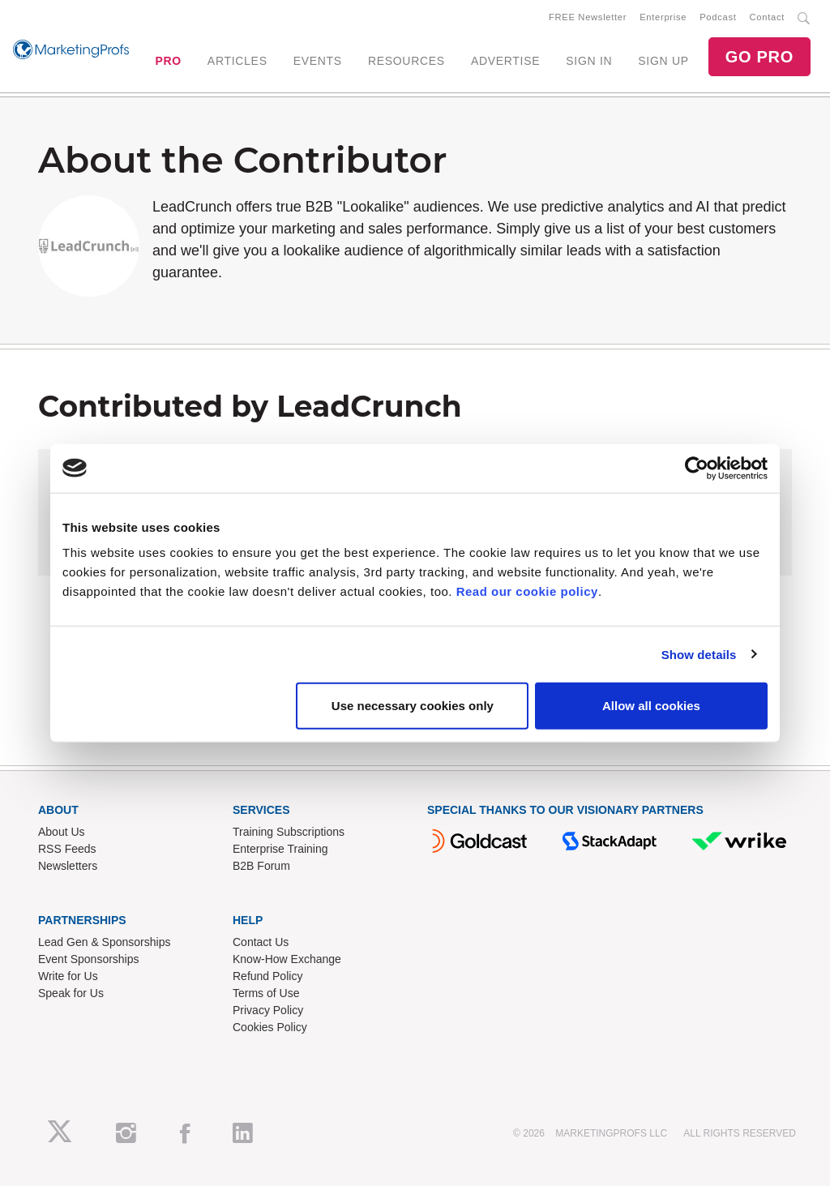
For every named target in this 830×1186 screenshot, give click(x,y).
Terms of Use (266, 993)
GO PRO (759, 57)
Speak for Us (71, 993)
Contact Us (261, 942)
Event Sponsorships (88, 959)
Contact (767, 17)
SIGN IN (589, 60)
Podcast (718, 17)
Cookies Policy (270, 1027)
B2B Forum (261, 865)
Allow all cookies (651, 706)
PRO (168, 60)
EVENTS (317, 60)
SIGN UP (663, 60)
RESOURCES (406, 60)
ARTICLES (237, 60)
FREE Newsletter (588, 17)
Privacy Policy (268, 1010)
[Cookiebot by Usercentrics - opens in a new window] (697, 468)
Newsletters (67, 865)
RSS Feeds (67, 848)
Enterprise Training (280, 848)
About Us (61, 831)
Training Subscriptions (288, 831)
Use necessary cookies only (413, 706)
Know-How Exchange (287, 959)
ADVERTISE (505, 60)
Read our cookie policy (527, 591)
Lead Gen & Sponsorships (104, 942)
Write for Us (68, 976)
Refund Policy (267, 976)
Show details (699, 654)
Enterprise (663, 17)
